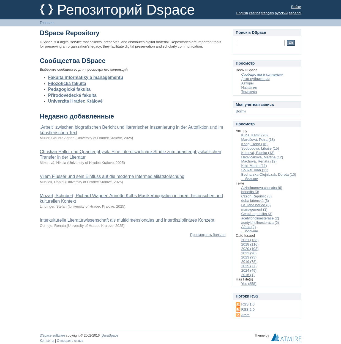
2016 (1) (248, 275)
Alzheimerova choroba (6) (261, 188)
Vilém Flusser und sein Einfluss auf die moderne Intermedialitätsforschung (112, 176)
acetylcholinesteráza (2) (260, 223)
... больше (249, 179)
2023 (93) (249, 257)
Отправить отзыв (70, 341)
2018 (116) (250, 244)
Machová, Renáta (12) (259, 161)
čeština (254, 13)
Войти (296, 7)
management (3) (254, 209)
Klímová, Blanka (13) (258, 153)
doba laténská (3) (255, 201)
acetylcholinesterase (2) (260, 218)
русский (281, 13)
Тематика (249, 92)
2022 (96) (249, 253)
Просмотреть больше (208, 235)
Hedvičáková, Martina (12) (262, 157)
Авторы (247, 83)
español (295, 13)
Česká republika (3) (256, 214)
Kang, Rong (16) (254, 144)
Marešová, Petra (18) (258, 139)
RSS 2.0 (248, 309)
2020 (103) (250, 249)
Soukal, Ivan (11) (254, 170)
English (242, 13)
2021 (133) (250, 240)
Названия (249, 88)
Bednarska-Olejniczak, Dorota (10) (268, 174)
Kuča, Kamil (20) (254, 135)
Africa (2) (248, 227)
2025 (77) (249, 266)
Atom (245, 315)
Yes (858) (249, 284)
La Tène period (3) (256, 205)
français (267, 13)
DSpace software (52, 335)
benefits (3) (250, 192)
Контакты (47, 341)
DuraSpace (110, 335)
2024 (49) (249, 270)
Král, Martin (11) (254, 166)
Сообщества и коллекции (262, 74)
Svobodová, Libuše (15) (260, 148)
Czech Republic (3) (256, 196)
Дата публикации (255, 79)
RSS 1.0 (248, 304)
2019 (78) (249, 262)
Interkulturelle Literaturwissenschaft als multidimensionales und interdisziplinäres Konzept (127, 220)
